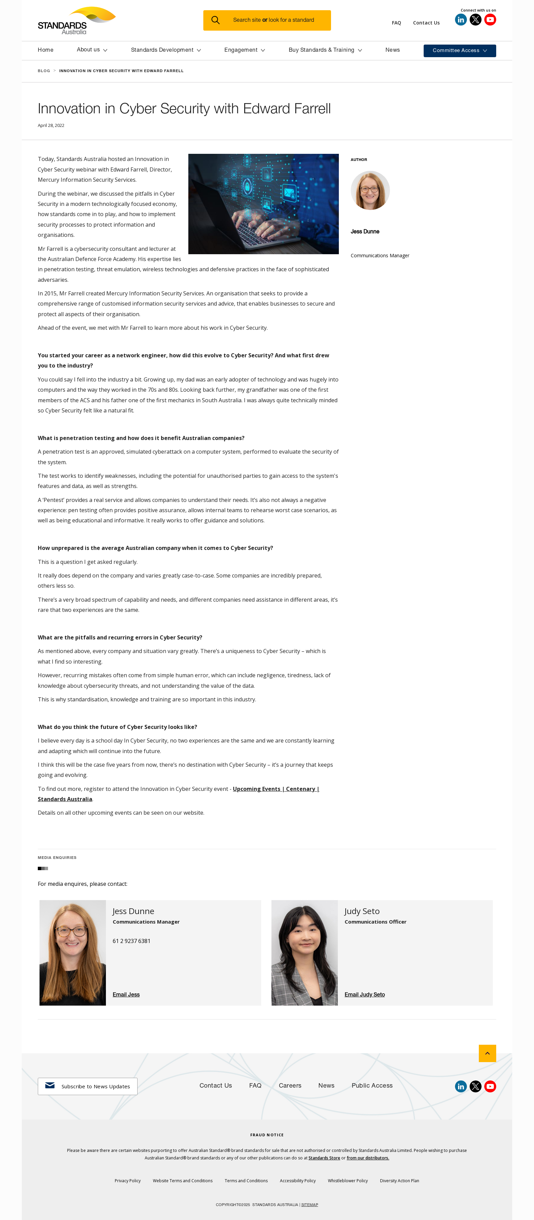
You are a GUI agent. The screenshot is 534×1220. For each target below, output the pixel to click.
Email (120, 995)
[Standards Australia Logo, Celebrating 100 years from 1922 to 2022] (120, 20)
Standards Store (324, 1158)
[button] (271, 20)
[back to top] (487, 1053)
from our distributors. (368, 1158)
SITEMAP (309, 1205)
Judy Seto (372, 995)
